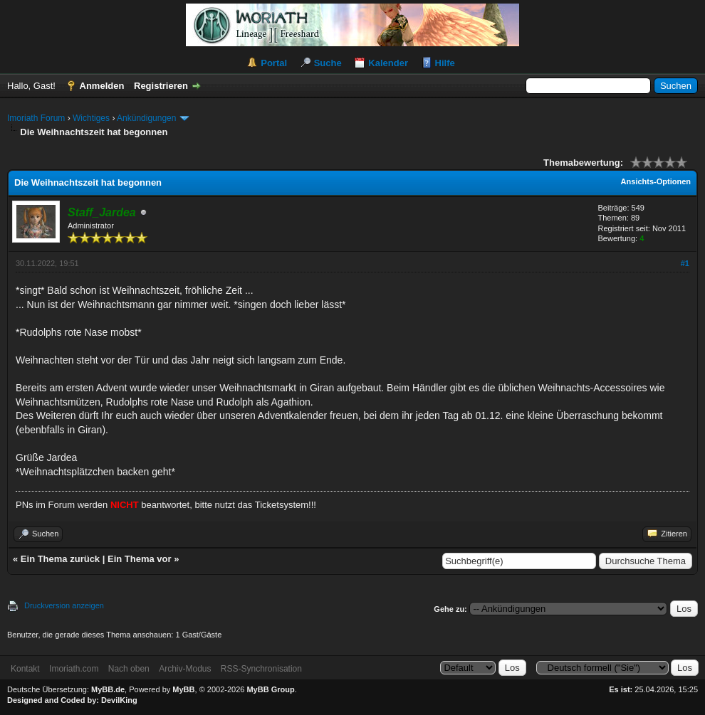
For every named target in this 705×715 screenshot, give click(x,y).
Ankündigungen (146, 118)
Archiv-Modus (185, 669)
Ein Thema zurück (60, 559)
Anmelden (102, 85)
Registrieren (161, 85)
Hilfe (445, 63)
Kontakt (25, 669)
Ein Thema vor (140, 559)
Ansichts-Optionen (656, 181)
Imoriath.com (73, 669)
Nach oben (129, 669)
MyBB (183, 689)
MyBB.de (108, 689)
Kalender (388, 63)
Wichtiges (91, 118)
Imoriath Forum (36, 118)
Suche (328, 63)
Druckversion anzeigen (64, 605)
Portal (274, 63)
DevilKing (119, 700)
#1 (685, 263)
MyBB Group (270, 689)
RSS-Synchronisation (261, 669)
